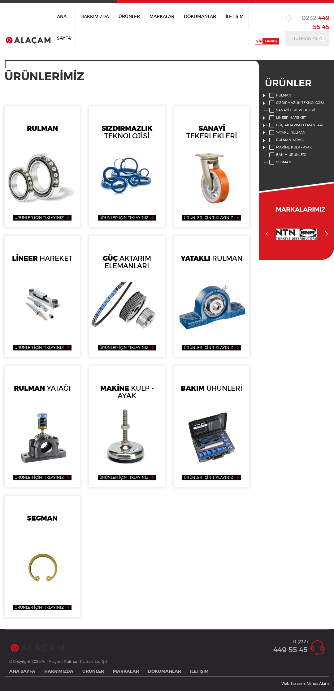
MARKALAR (162, 17)
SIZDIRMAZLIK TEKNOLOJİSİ (296, 103)
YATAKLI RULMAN (287, 132)
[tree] (296, 129)
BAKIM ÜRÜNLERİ (287, 155)
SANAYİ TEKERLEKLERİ (291, 110)
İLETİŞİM (235, 17)
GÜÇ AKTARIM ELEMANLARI (295, 125)
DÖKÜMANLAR (200, 17)
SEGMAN (279, 162)
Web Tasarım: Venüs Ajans (305, 683)
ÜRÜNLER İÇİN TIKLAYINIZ (39, 218)
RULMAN (279, 95)
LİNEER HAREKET (287, 118)
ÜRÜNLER (129, 17)
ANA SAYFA (64, 28)
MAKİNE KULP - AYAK (290, 147)
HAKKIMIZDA (94, 17)
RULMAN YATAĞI (286, 140)
